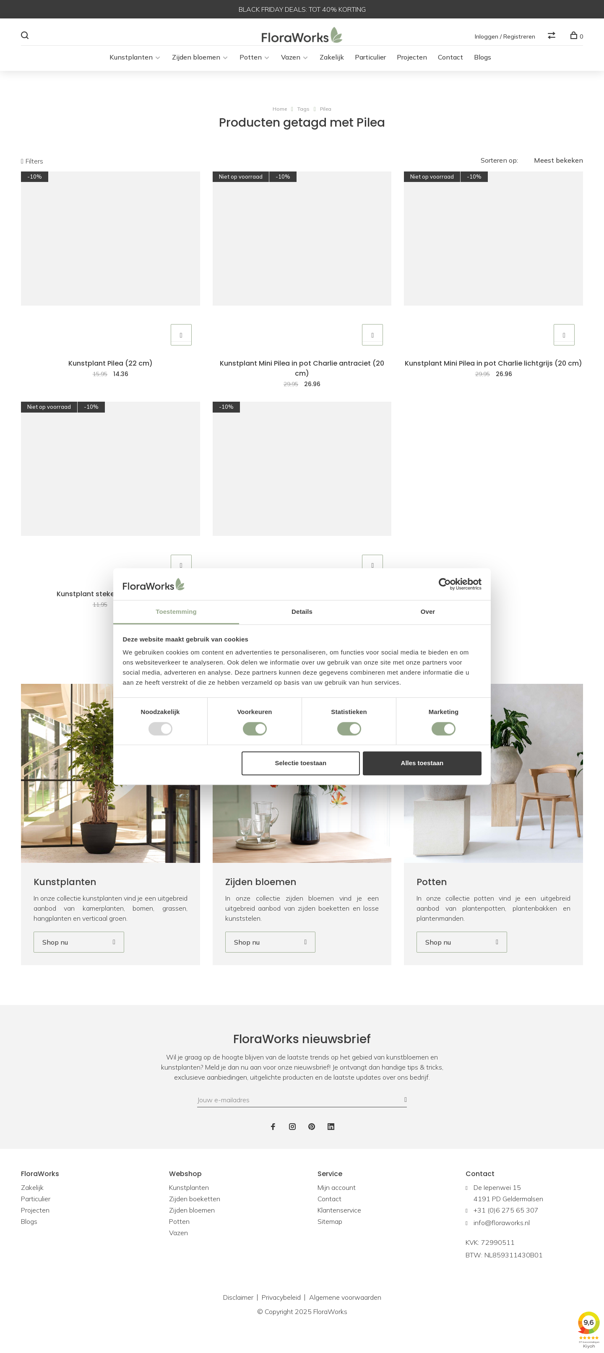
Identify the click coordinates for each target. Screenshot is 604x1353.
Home (280, 117)
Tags (303, 117)
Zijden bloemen (196, 65)
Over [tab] (428, 611)
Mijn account (337, 1203)
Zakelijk (332, 65)
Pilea (325, 117)
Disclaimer (238, 1313)
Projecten (412, 65)
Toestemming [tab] (176, 611)
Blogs (482, 65)
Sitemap (330, 1237)
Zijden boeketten (194, 1214)
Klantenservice (339, 1225)
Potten (251, 65)
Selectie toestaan (301, 762)
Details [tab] (302, 611)
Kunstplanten (131, 65)
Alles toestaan (422, 762)
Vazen (290, 65)
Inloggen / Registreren (505, 36)
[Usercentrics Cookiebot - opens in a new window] (445, 584)
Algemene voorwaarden (345, 1313)
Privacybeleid (281, 1313)
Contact (450, 65)
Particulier (370, 65)
